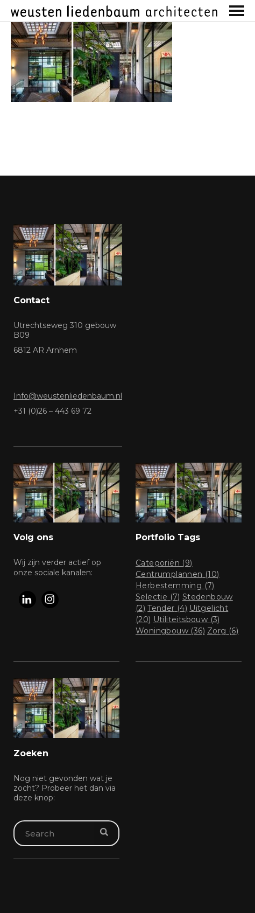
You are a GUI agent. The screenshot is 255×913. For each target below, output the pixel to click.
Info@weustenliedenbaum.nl (67, 396)
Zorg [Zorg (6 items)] (222, 631)
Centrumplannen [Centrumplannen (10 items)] (177, 574)
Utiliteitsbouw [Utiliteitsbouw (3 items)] (186, 619)
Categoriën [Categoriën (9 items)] (164, 563)
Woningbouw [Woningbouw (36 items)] (170, 631)
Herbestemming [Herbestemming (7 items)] (175, 585)
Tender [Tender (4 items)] (167, 608)
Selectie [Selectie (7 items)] (158, 597)
